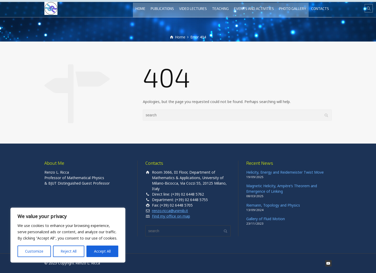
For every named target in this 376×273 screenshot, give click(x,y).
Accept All (102, 251)
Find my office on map (171, 216)
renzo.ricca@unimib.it (170, 210)
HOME (140, 8)
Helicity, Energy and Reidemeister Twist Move (285, 172)
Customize (34, 251)
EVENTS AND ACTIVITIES (254, 8)
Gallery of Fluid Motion (265, 218)
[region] (67, 235)
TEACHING (220, 8)
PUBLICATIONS (162, 8)
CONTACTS (320, 8)
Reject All (69, 251)
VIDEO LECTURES (193, 8)
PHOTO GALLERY (292, 8)
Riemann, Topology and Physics (273, 205)
